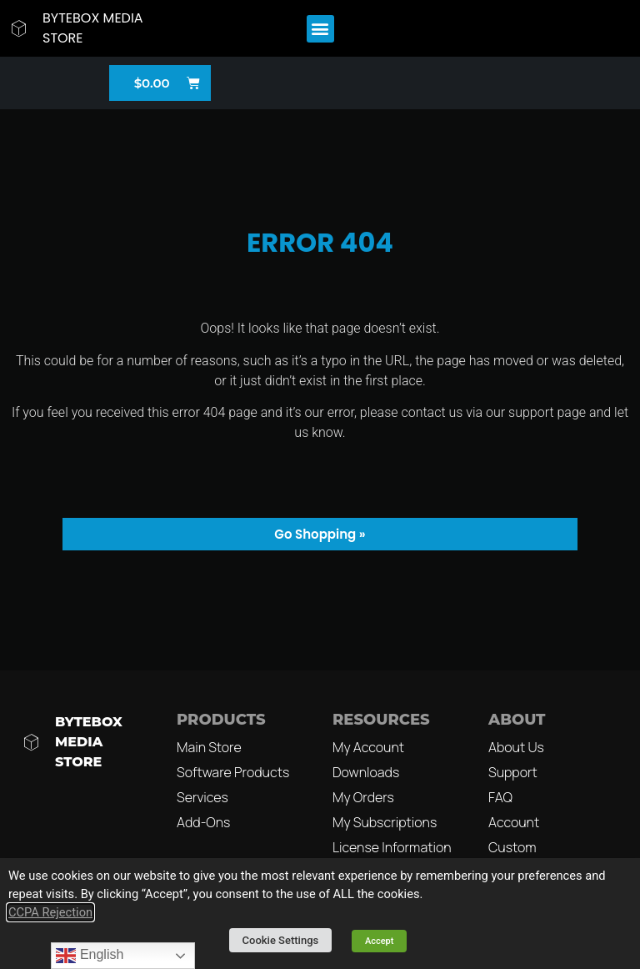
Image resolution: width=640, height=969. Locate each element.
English (89, 956)
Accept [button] (379, 941)
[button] (320, 29)
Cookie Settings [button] (280, 940)
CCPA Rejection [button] (50, 912)
